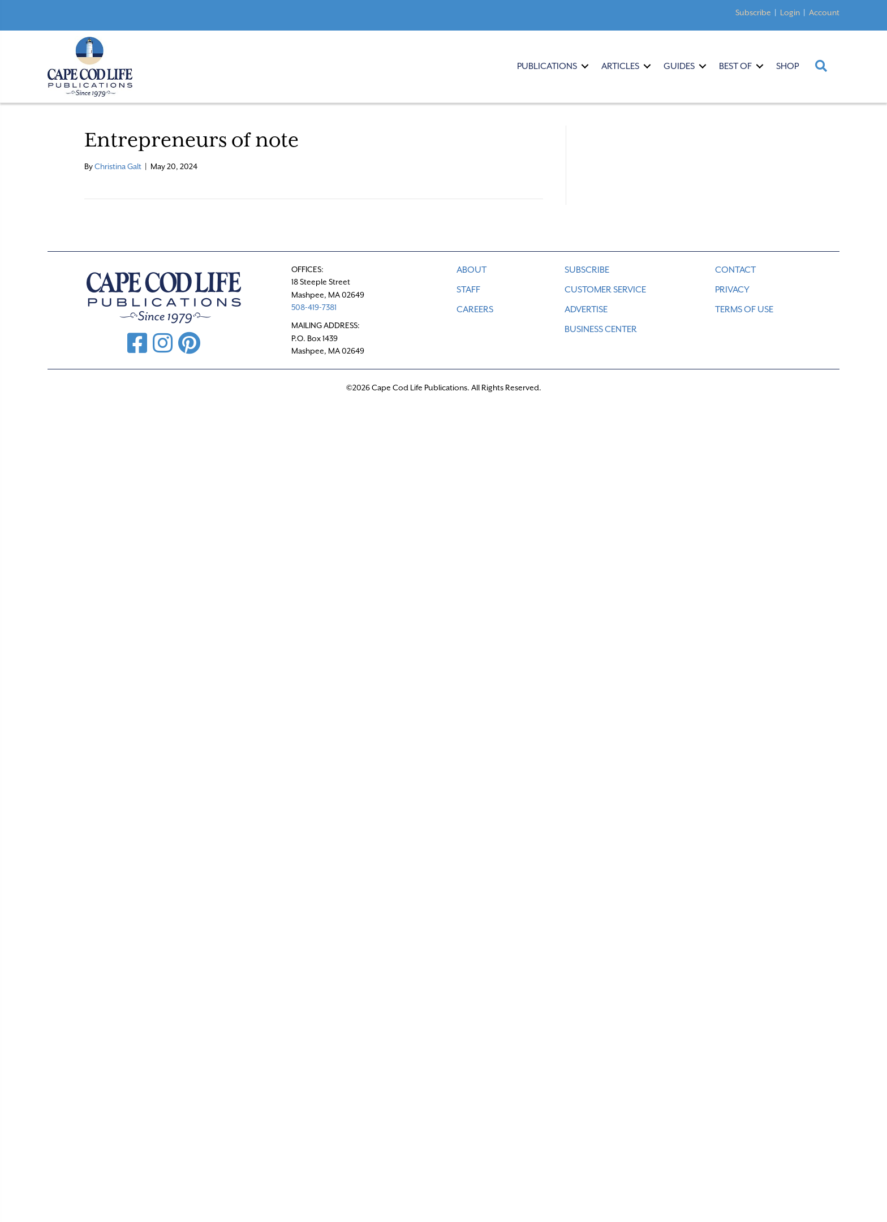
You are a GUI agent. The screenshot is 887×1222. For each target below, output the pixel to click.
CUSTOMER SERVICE (605, 290)
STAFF (468, 290)
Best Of (735, 66)
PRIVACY (732, 290)
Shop (787, 66)
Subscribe (753, 12)
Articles (620, 66)
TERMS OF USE (744, 309)
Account (824, 12)
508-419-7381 (314, 307)
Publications (547, 66)
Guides (679, 66)
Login (790, 12)
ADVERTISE (586, 309)
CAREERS (475, 309)
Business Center (601, 329)
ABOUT (471, 270)
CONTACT (735, 270)
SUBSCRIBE (587, 270)
